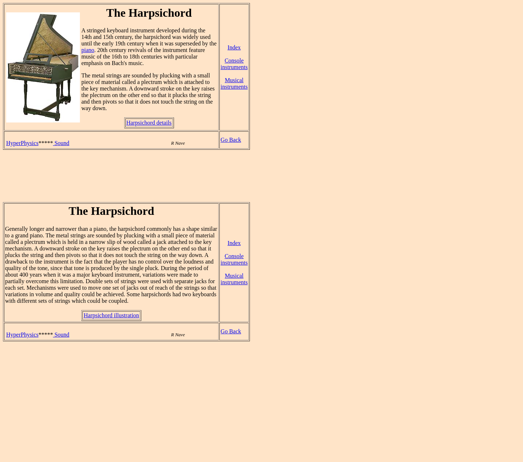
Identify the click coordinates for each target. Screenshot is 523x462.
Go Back (230, 140)
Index (233, 47)
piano (87, 50)
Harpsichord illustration (111, 315)
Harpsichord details (149, 123)
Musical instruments (234, 83)
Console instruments (234, 63)
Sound (61, 143)
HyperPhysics (22, 143)
